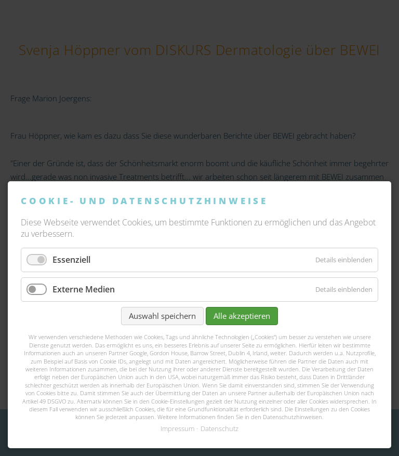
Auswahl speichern (162, 316)
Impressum (177, 428)
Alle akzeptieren (242, 316)
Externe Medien (83, 289)
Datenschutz (219, 428)
